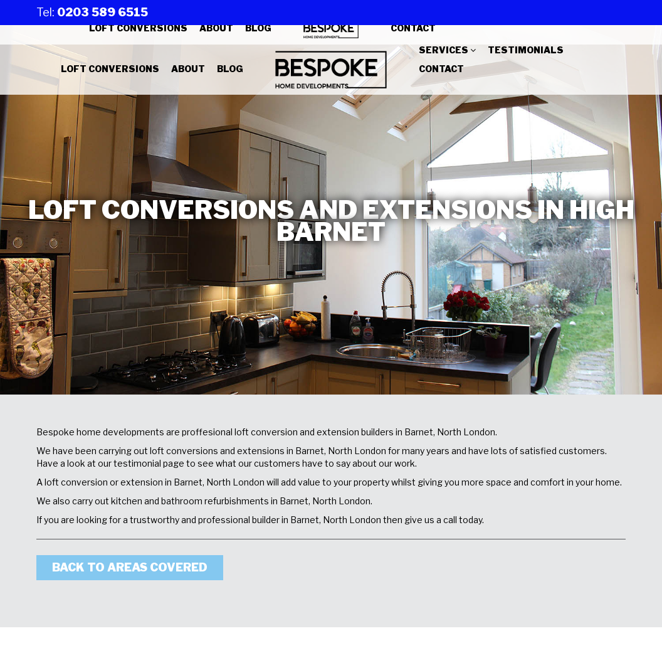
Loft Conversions (138, 28)
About (216, 28)
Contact (413, 28)
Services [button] (447, 50)
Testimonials (526, 50)
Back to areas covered (130, 567)
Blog (258, 28)
